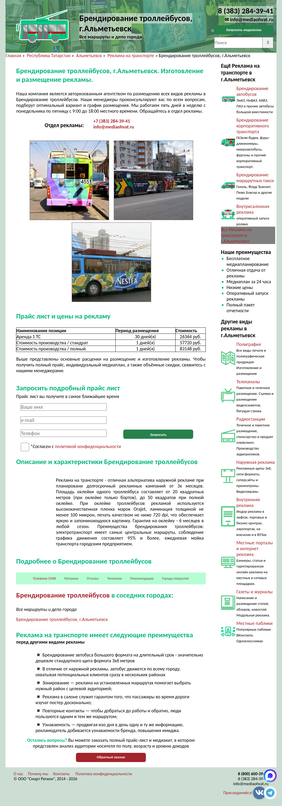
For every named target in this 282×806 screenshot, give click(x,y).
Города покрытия (175, 578)
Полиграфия (249, 344)
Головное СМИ (44, 578)
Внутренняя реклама (248, 502)
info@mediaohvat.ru (113, 127)
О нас (18, 773)
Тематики (114, 578)
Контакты (61, 773)
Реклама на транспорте (130, 55)
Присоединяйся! (238, 792)
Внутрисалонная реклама (253, 209)
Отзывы (93, 578)
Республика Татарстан (48, 55)
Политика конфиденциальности (103, 773)
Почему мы (38, 773)
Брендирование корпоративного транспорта (253, 126)
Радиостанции (251, 419)
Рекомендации (142, 578)
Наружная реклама (256, 462)
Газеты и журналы (255, 592)
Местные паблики (255, 623)
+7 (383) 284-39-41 (111, 121)
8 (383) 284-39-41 (253, 778)
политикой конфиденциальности (88, 447)
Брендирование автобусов (253, 91)
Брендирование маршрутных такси (255, 177)
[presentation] (158, 413)
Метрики (71, 578)
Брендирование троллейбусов (63, 595)
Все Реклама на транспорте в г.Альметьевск (236, 235)
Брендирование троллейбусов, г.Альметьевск (62, 619)
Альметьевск (89, 55)
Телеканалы (248, 382)
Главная (13, 55)
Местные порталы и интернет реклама (255, 548)
